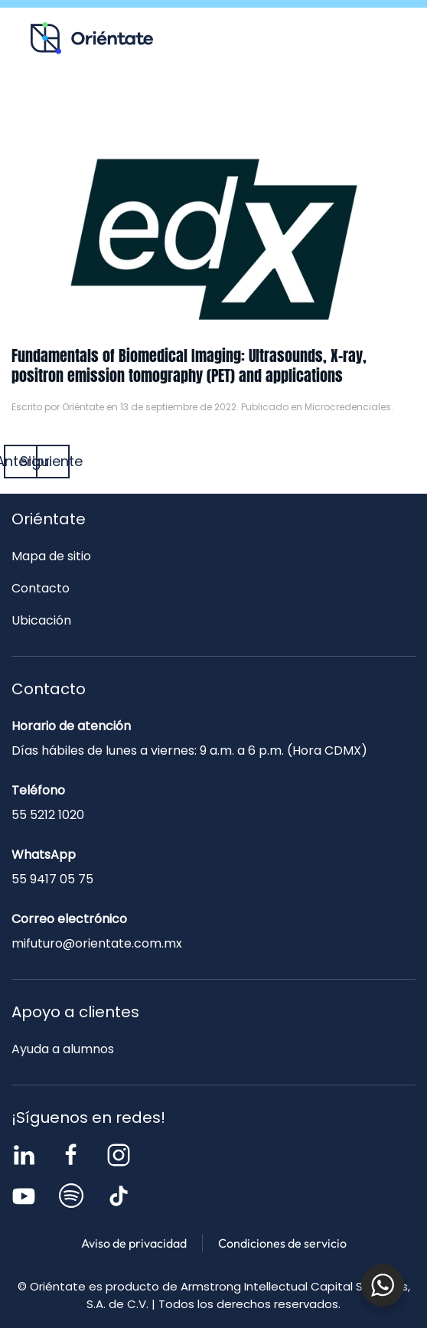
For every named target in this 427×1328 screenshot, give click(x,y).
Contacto (305, 104)
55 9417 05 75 (52, 879)
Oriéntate (83, 406)
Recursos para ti (68, 104)
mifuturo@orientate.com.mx (96, 943)
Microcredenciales (348, 406)
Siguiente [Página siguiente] (52, 461)
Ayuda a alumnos (62, 1049)
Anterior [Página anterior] (20, 461)
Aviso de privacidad (134, 1243)
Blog (186, 104)
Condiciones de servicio (282, 1243)
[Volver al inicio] (91, 38)
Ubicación (41, 620)
